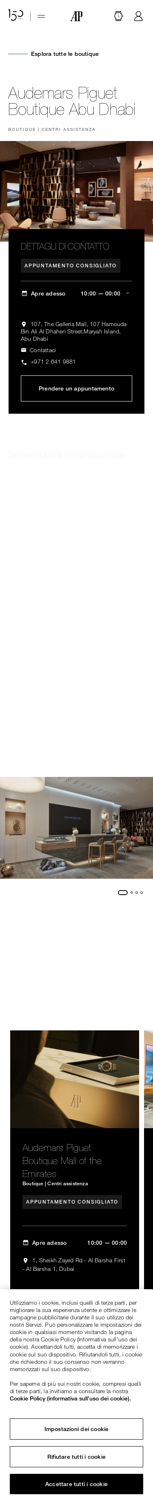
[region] (76, 1396)
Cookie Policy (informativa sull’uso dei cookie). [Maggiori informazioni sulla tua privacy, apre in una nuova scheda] (70, 1398)
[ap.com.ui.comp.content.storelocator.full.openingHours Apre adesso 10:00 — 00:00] (76, 293)
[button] (118, 16)
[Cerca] (118, 16)
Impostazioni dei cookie (76, 1429)
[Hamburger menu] (41, 16)
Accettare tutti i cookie (76, 1484)
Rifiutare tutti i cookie (76, 1456)
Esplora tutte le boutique (65, 54)
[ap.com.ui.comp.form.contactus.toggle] (38, 350)
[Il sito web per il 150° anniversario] (16, 16)
